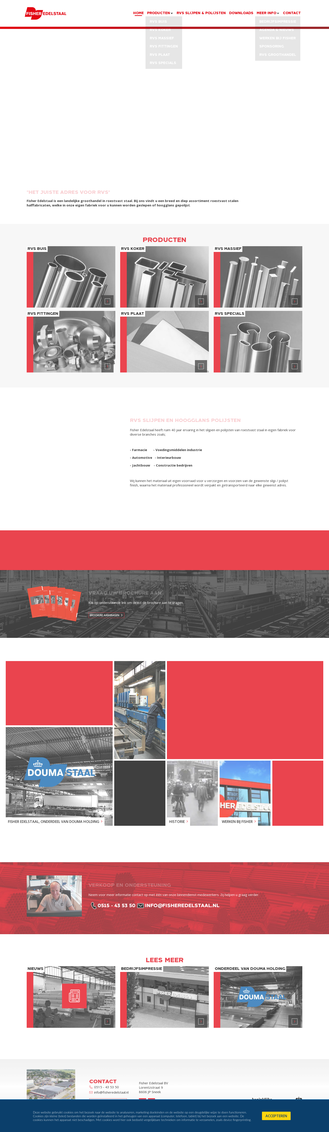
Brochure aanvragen (104, 615)
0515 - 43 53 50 (104, 1087)
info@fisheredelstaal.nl (109, 1092)
